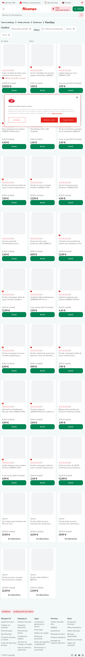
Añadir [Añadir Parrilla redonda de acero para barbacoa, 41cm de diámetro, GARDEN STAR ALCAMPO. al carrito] (42, 371)
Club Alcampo (6, 631)
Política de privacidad (38, 637)
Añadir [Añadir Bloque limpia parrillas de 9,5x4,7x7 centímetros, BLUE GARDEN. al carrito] (70, 427)
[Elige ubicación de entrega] (61, 8)
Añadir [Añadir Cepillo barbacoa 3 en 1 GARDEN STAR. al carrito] (70, 90)
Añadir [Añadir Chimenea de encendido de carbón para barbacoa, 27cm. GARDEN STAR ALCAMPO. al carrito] (70, 258)
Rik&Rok (54, 627)
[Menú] (3, 8)
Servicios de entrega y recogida (25, 643)
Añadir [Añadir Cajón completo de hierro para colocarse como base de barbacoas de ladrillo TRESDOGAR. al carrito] (14, 90)
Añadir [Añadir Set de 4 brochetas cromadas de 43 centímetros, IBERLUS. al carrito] (70, 146)
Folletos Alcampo (24, 622)
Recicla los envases (74, 639)
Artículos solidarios (58, 637)
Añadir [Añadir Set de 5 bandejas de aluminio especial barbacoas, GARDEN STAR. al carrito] (42, 90)
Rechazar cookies (49, 120)
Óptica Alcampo (73, 631)
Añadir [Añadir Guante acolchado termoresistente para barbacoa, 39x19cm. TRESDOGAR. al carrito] (14, 258)
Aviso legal (38, 630)
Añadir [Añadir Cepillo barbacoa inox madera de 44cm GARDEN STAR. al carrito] (14, 483)
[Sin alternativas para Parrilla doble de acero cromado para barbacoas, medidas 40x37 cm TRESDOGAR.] (42, 538)
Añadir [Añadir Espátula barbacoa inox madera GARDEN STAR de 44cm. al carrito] (70, 314)
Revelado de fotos (58, 634)
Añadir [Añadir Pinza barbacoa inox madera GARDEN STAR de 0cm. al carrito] (14, 146)
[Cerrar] (77, 97)
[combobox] (40, 15)
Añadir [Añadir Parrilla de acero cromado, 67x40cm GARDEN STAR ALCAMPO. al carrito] (42, 202)
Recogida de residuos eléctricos (58, 641)
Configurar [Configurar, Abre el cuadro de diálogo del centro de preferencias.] (16, 120)
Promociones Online (23, 632)
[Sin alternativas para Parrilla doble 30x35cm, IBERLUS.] (42, 594)
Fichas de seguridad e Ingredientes (42, 643)
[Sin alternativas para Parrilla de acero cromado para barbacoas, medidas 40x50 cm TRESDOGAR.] (14, 594)
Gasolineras (55, 631)
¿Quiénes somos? (7, 622)
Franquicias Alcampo (71, 623)
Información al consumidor (40, 648)
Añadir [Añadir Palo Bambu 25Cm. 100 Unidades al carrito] (42, 146)
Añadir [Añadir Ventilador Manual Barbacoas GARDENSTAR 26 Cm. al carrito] (42, 314)
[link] (23, 611)
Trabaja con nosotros (5, 626)
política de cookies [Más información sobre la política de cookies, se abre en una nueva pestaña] (57, 113)
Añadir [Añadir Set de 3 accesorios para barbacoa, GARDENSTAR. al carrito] (70, 202)
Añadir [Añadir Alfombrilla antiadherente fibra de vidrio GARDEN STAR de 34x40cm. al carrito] (14, 427)
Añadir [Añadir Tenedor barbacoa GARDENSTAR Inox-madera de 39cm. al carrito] (42, 427)
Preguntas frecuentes (22, 626)
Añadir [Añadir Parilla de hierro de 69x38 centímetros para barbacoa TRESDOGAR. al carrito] (70, 483)
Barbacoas (37, 22)
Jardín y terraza (24, 22)
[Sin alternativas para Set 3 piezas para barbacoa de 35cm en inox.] (14, 538)
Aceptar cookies (68, 120)
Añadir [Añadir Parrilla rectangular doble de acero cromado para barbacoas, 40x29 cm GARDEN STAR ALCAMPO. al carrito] (70, 371)
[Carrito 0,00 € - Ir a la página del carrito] (78, 8)
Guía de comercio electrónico (24, 648)
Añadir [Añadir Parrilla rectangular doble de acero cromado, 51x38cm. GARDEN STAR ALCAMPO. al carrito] (14, 314)
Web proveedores (74, 627)
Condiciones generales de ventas (39, 624)
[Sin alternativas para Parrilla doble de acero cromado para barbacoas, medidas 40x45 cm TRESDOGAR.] (71, 538)
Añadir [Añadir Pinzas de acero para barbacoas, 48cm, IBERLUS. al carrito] (42, 258)
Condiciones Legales (22, 637)
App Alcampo (6, 634)
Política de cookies (41, 633)
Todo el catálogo (7, 22)
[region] (42, 110)
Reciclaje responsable (72, 635)
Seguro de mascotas (71, 644)
